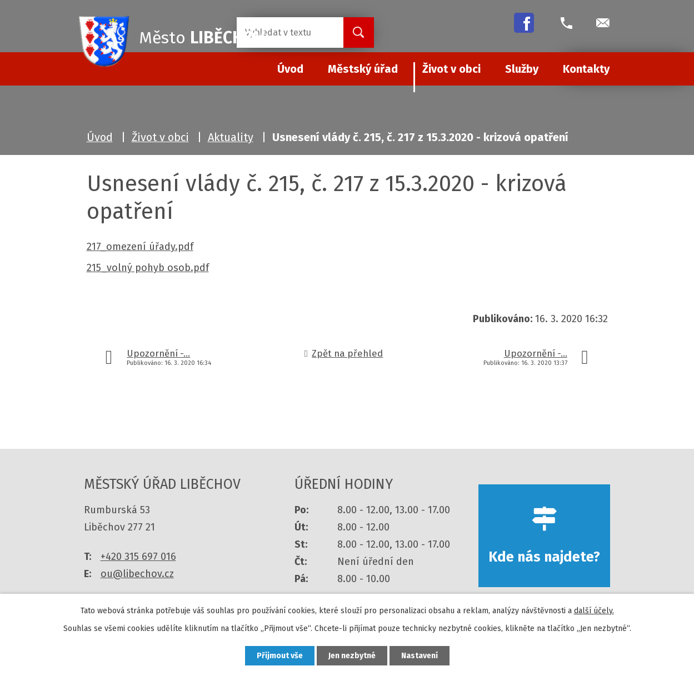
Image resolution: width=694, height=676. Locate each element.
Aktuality (230, 137)
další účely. (594, 610)
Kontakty (586, 69)
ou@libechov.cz (137, 574)
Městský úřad (363, 69)
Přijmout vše (280, 655)
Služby (521, 69)
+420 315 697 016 (138, 556)
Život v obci (451, 69)
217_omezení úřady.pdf (140, 247)
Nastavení (419, 655)
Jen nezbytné (352, 655)
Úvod (100, 137)
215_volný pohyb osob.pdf (148, 268)
